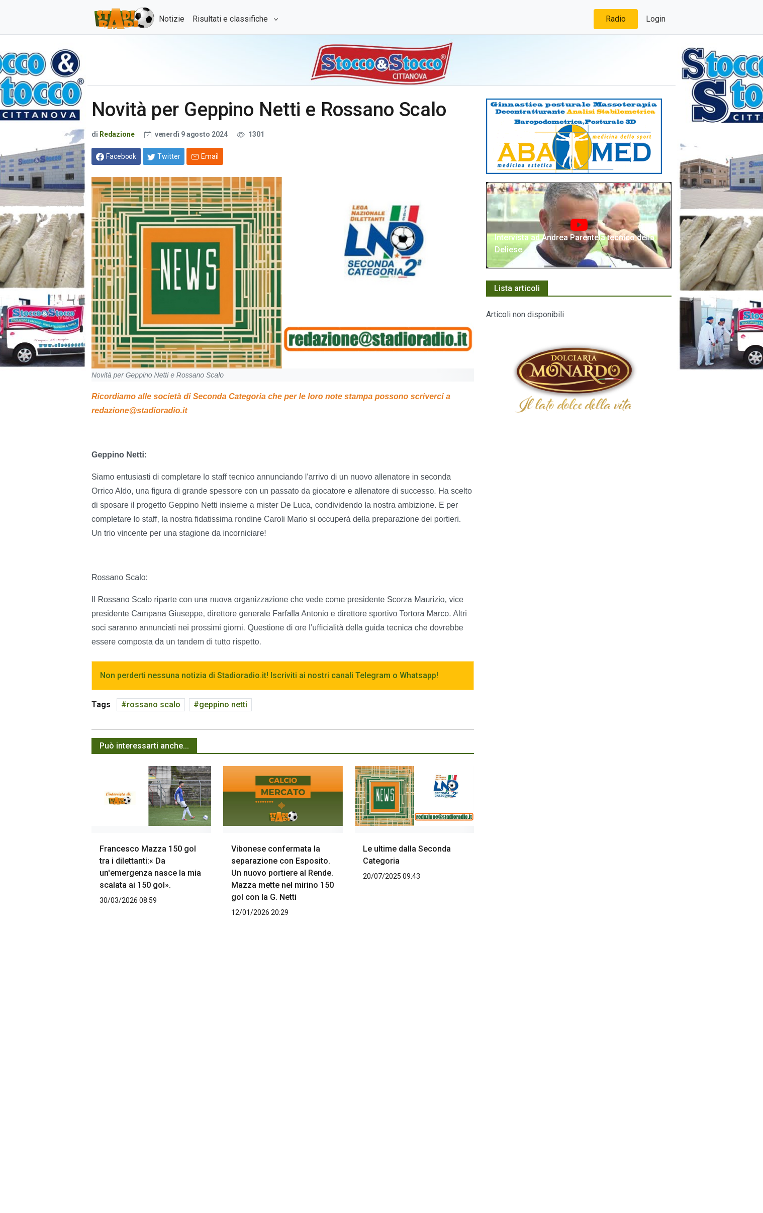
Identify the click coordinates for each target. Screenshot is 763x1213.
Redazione (117, 134)
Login (655, 19)
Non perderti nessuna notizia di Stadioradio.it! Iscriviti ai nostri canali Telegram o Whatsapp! (269, 675)
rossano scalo (153, 704)
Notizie (171, 19)
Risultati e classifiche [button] (231, 19)
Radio (616, 19)
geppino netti (223, 704)
